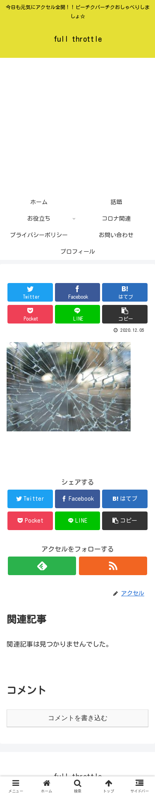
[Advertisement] (77, 126)
